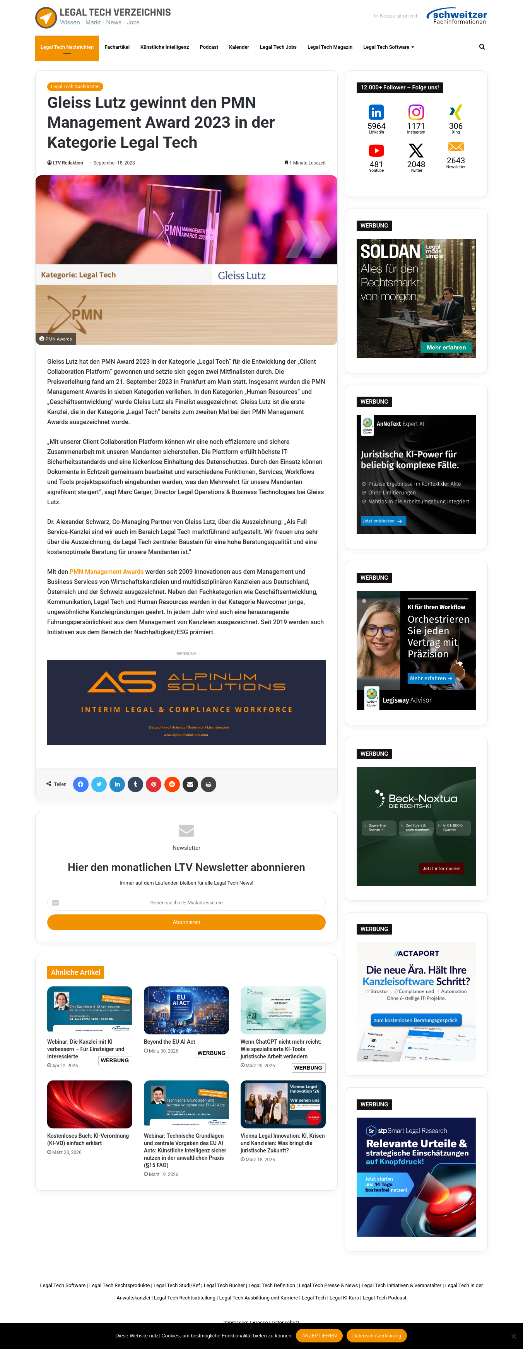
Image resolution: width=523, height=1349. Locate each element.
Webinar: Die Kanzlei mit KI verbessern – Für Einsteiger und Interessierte (85, 1049)
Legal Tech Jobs (278, 47)
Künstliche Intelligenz (164, 47)
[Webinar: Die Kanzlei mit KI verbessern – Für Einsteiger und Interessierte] (89, 1010)
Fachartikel (117, 47)
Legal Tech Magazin (330, 47)
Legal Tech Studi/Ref (177, 1285)
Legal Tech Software (386, 47)
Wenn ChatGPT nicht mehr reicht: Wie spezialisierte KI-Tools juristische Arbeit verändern (281, 1049)
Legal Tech (314, 1298)
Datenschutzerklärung (377, 1336)
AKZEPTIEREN (320, 1336)
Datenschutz (285, 1322)
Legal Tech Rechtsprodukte (119, 1285)
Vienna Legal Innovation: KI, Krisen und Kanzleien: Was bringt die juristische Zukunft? (283, 1143)
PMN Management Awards (107, 571)
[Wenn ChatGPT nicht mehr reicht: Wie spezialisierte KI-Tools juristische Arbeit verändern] (283, 1010)
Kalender (239, 47)
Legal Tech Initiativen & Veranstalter (401, 1285)
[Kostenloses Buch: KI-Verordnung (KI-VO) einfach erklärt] (89, 1104)
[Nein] (513, 1336)
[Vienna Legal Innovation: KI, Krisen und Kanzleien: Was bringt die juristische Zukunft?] (283, 1104)
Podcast (209, 47)
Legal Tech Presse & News (328, 1285)
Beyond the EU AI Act (169, 1042)
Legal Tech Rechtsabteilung (184, 1298)
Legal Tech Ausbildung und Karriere (258, 1298)
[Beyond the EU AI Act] (186, 1010)
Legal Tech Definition (271, 1285)
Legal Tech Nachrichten (67, 47)
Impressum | (237, 1322)
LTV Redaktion (68, 163)
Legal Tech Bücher (224, 1285)
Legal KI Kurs (344, 1298)
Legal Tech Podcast (385, 1298)
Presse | (261, 1322)
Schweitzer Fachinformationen (430, 15)
